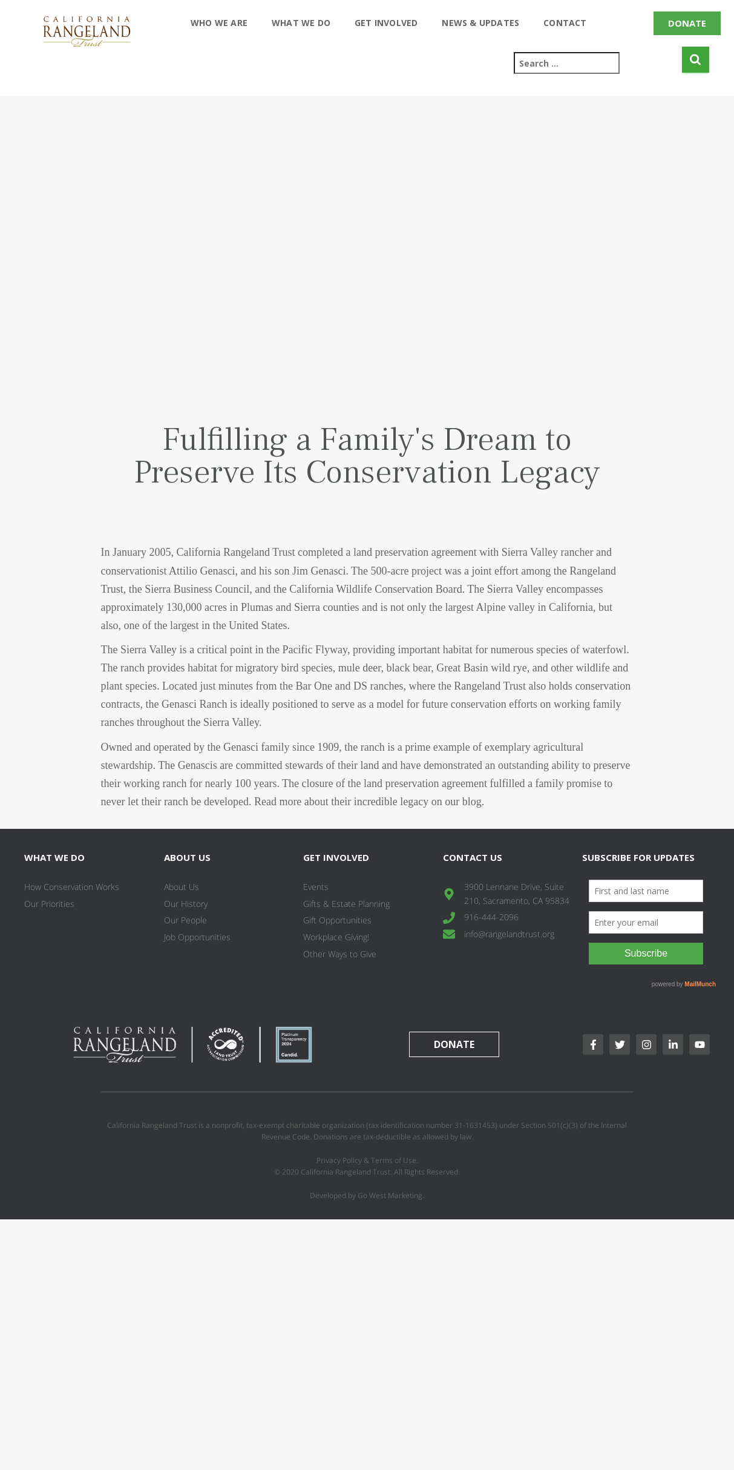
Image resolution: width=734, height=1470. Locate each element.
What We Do (301, 22)
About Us (187, 857)
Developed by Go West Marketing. (367, 1195)
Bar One (313, 686)
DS (360, 686)
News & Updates (480, 22)
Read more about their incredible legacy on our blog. (370, 802)
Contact (564, 22)
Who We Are (219, 22)
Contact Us (472, 857)
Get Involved (386, 22)
